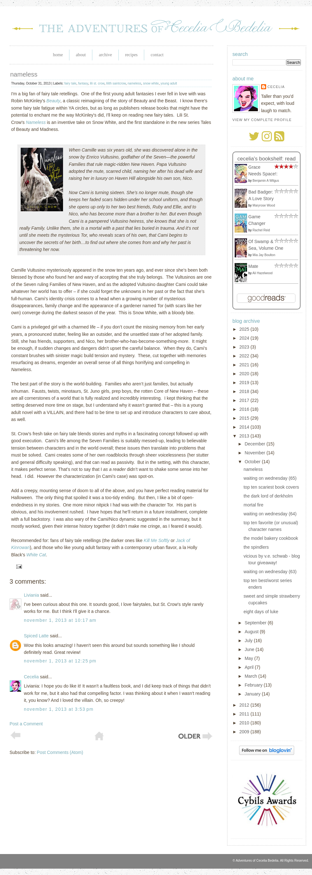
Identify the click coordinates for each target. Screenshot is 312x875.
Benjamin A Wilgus (265, 180)
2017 (245, 400)
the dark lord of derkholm (268, 496)
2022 (245, 355)
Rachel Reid (261, 230)
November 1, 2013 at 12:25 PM (60, 660)
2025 (245, 329)
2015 (245, 418)
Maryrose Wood (263, 205)
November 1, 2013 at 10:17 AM (60, 620)
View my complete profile (262, 120)
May (249, 658)
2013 (245, 435)
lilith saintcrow (116, 83)
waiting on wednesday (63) (270, 571)
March (251, 676)
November (255, 452)
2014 (245, 427)
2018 (245, 391)
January (253, 693)
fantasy (83, 83)
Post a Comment (26, 723)
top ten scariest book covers (271, 487)
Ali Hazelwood (262, 273)
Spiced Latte (36, 635)
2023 (245, 346)
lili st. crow (97, 83)
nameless (24, 74)
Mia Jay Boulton (263, 255)
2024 (245, 338)
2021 (245, 364)
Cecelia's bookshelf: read (266, 159)
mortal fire (253, 504)
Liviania (31, 595)
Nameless (36, 122)
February (254, 685)
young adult (168, 83)
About (81, 54)
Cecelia (31, 676)
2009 (245, 731)
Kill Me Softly (156, 540)
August (252, 631)
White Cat (36, 554)
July (249, 640)
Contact (157, 54)
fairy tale (70, 83)
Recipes (131, 54)
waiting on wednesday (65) (270, 478)
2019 (245, 382)
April (250, 667)
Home (58, 54)
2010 (245, 722)
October (253, 461)
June (250, 649)
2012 (245, 705)
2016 (245, 409)
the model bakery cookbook (271, 538)
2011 (245, 713)
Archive (105, 54)
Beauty (53, 100)
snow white (151, 83)
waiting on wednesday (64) (270, 513)
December (255, 443)
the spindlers (256, 547)
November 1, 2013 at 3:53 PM (59, 709)
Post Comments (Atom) (60, 752)
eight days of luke (261, 611)
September (256, 622)
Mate (253, 266)
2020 (245, 373)
